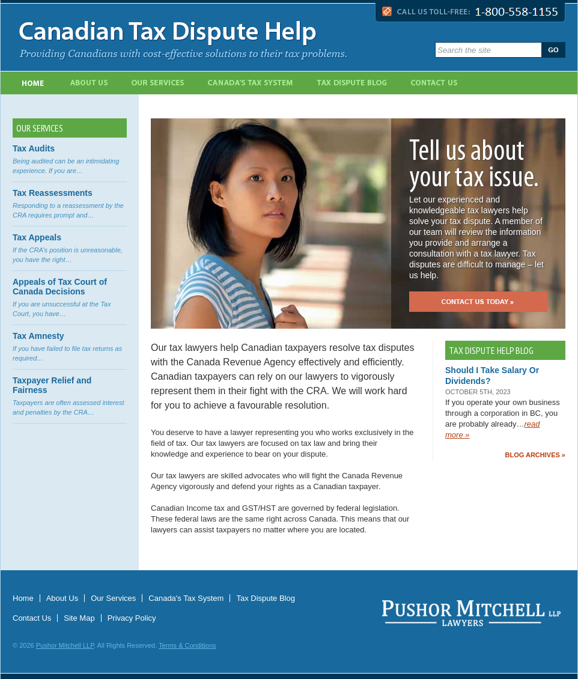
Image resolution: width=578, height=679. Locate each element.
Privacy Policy (132, 618)
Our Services (159, 83)
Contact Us (435, 83)
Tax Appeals (37, 237)
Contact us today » (478, 301)
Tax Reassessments (53, 193)
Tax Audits (34, 148)
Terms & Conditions (187, 645)
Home (33, 83)
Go (553, 50)
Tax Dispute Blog (353, 83)
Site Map (79, 618)
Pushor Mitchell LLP (65, 645)
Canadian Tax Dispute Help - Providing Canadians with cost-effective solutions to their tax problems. (219, 37)
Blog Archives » (535, 454)
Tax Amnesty (38, 336)
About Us (89, 83)
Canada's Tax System (251, 83)
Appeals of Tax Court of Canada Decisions (60, 286)
